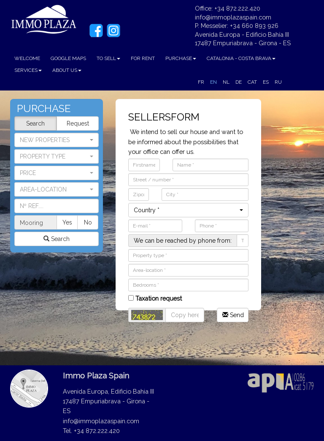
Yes (67, 222)
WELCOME (27, 58)
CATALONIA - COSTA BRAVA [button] (241, 58)
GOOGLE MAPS (68, 58)
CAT (252, 82)
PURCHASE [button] (180, 58)
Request (78, 123)
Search (35, 123)
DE (238, 82)
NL (226, 82)
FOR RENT (143, 58)
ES (266, 82)
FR (201, 82)
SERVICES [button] (28, 70)
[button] (56, 156)
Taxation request (155, 298)
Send (233, 315)
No (88, 222)
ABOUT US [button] (66, 70)
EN (213, 82)
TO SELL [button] (108, 58)
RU (278, 82)
